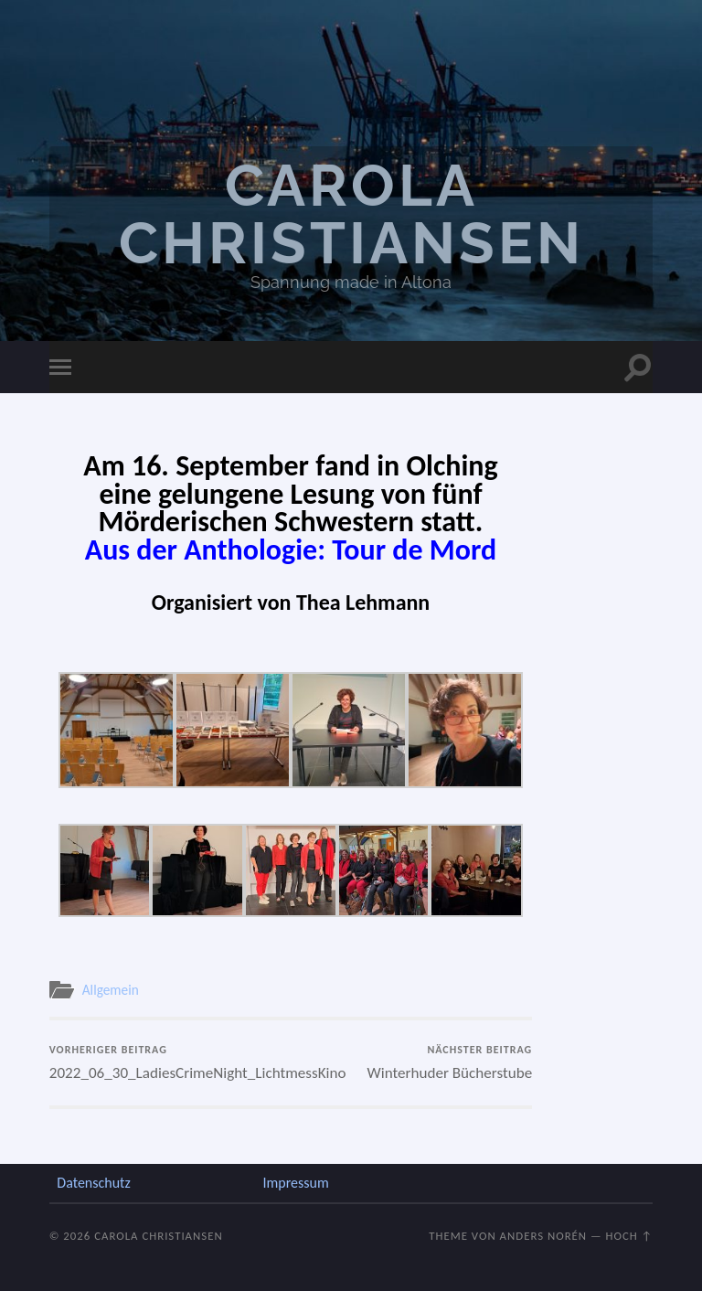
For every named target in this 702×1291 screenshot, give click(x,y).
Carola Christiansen (351, 214)
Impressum (295, 1182)
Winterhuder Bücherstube (450, 1062)
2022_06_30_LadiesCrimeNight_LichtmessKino (167, 1062)
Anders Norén (544, 1236)
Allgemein (110, 989)
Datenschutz (93, 1182)
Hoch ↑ (630, 1236)
